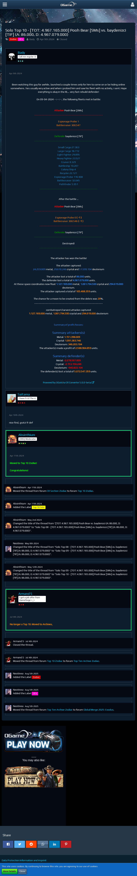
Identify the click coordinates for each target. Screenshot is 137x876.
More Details (9, 871)
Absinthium (19, 487)
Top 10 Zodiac (85, 490)
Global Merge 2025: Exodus (98, 709)
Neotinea (18, 543)
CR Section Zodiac (57, 490)
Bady (32, 39)
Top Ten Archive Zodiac (86, 661)
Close (22, 871)
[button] (5, 4)
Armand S (18, 641)
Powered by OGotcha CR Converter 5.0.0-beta (67, 382)
